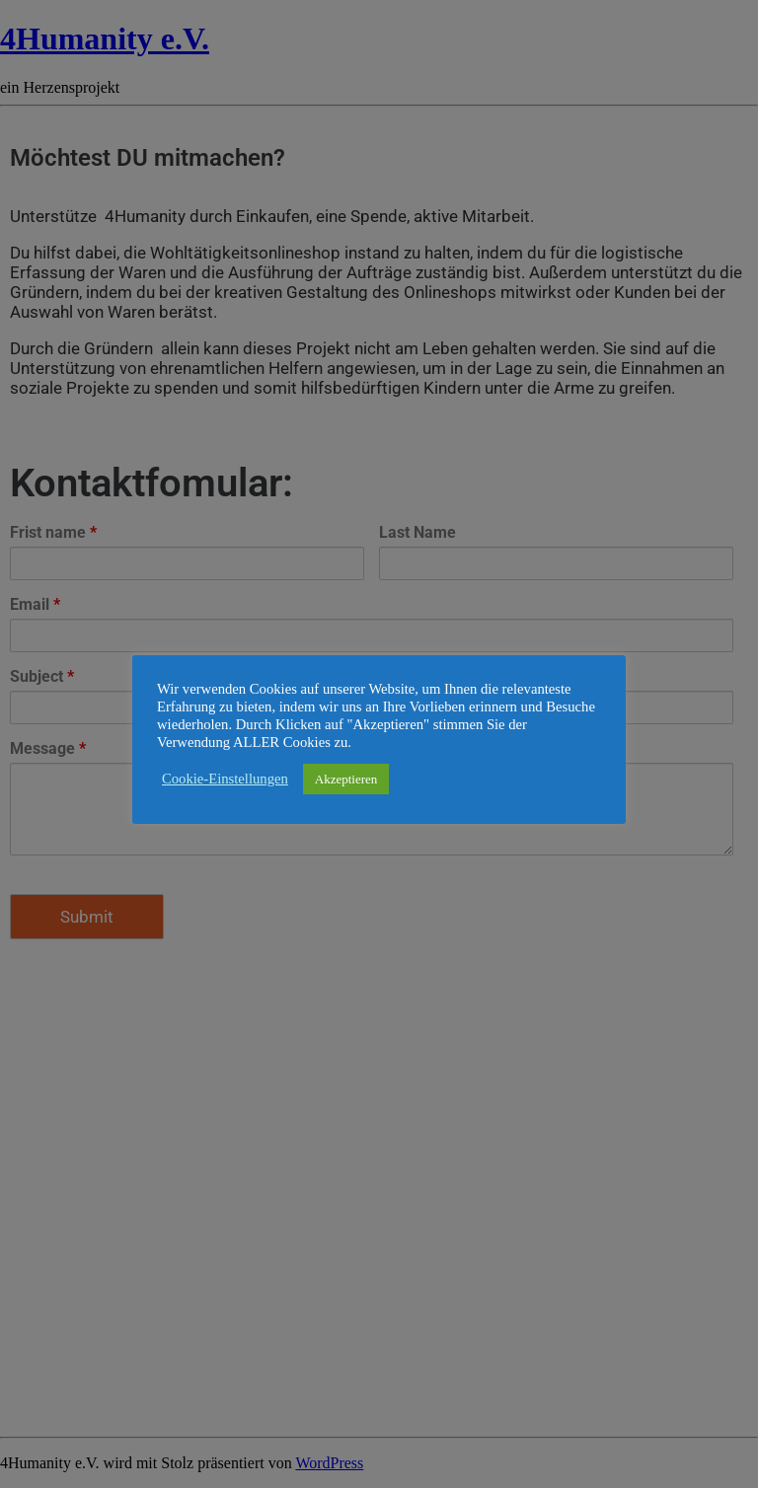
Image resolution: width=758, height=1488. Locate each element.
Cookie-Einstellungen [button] (225, 778)
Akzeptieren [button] (346, 779)
